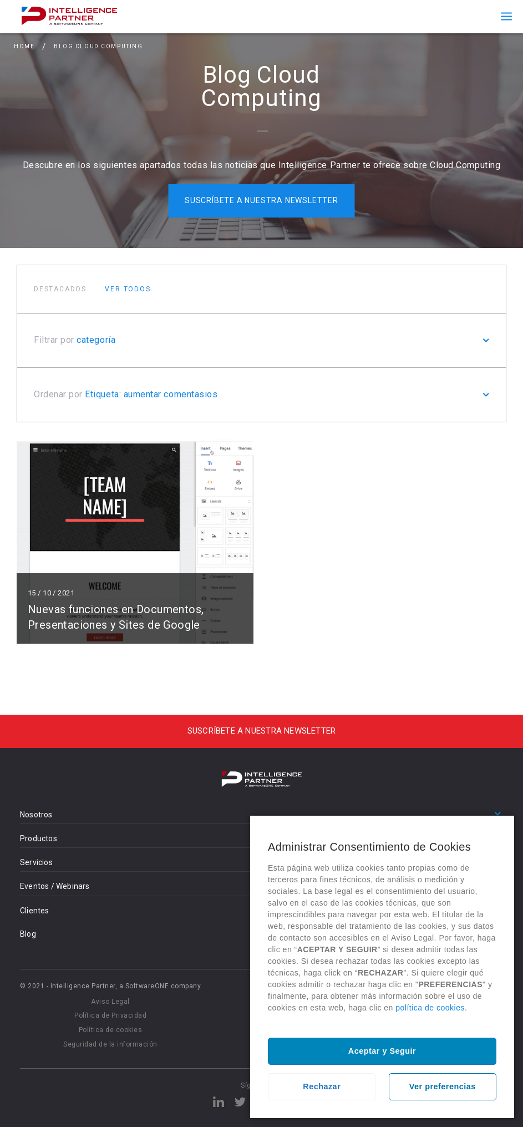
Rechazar (322, 1086)
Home (24, 46)
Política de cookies (111, 1030)
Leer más (135, 541)
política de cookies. (431, 1007)
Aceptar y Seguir (382, 1051)
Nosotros (36, 814)
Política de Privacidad (110, 1015)
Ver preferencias (442, 1086)
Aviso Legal (110, 1001)
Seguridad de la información (110, 1044)
